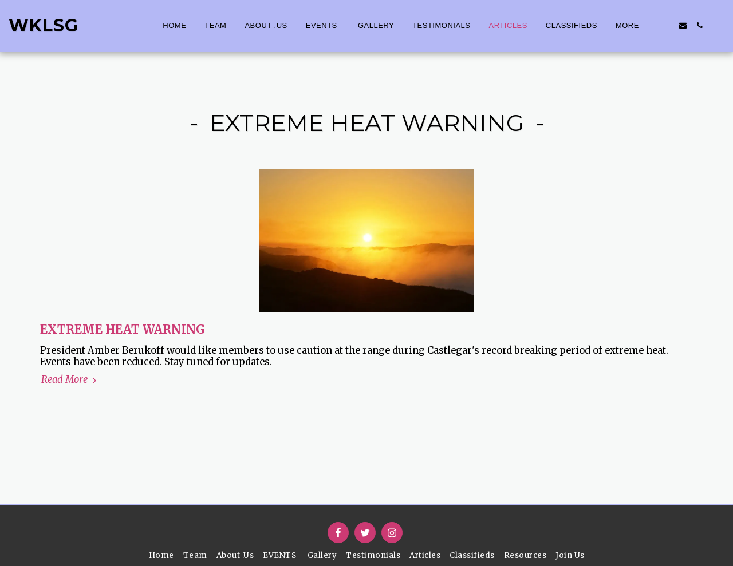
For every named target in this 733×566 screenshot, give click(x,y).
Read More (70, 380)
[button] (666, 25)
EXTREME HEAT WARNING (122, 329)
